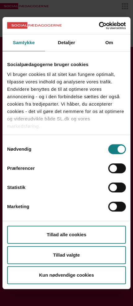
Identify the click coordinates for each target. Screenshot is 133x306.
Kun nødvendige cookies (66, 275)
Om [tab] (109, 42)
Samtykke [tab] (24, 42)
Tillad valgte (66, 255)
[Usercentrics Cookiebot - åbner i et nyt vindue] (99, 26)
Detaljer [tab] (66, 42)
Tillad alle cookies (66, 234)
